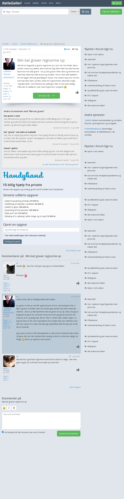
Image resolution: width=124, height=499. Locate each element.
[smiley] (4, 408)
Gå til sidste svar (73, 250)
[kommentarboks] (41, 420)
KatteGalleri (11, 3)
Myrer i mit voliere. (95, 54)
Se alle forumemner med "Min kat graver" (61, 164)
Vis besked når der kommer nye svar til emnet (23, 432)
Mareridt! (91, 59)
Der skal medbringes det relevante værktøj (25, 235)
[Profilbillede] (9, 64)
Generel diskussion (28, 43)
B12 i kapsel (92, 95)
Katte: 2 (6, 287)
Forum (14, 43)
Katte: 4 (6, 94)
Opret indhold (111, 11)
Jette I (6, 369)
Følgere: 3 (7, 285)
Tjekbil (88, 120)
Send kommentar (68, 433)
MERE (58, 3)
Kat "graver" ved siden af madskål (20, 132)
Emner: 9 (6, 289)
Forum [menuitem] (44, 3)
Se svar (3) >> (46, 95)
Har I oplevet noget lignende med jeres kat (102, 66)
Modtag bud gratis (12, 241)
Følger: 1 (6, 376)
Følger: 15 (7, 88)
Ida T (5, 275)
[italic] (9, 408)
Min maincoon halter (96, 105)
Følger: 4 (6, 283)
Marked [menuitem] (36, 3)
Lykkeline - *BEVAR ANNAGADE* (8, 311)
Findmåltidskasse (93, 128)
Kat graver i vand (12, 115)
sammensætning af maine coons (101, 85)
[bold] (14, 408)
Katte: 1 (6, 378)
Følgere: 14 (7, 91)
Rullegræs (91, 100)
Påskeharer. (92, 80)
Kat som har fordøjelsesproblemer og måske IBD (104, 74)
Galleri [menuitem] (27, 3)
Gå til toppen (75, 387)
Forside (5, 43)
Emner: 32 (7, 96)
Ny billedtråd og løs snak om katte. (102, 90)
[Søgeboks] (35, 12)
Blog (51, 3)
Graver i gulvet (11, 148)
